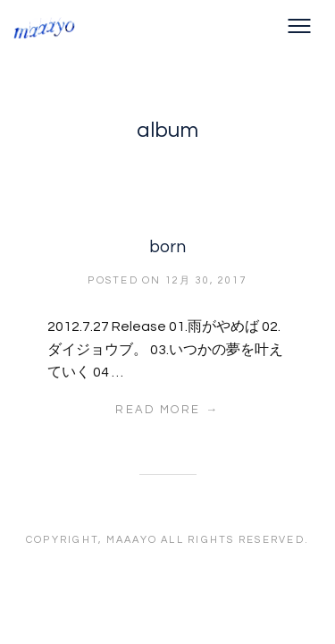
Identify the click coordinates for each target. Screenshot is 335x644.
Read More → (167, 410)
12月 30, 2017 (206, 280)
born (167, 247)
